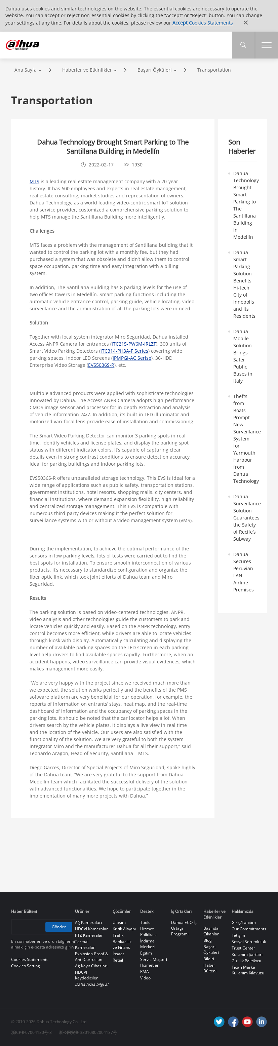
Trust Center (243, 948)
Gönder (59, 927)
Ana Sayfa (25, 70)
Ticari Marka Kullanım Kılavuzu (248, 970)
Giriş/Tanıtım (244, 922)
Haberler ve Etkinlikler (87, 70)
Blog (207, 940)
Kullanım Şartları (247, 954)
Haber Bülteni (209, 968)
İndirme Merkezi (147, 944)
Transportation (214, 70)
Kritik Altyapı (124, 929)
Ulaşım (119, 922)
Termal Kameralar (85, 944)
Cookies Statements (211, 23)
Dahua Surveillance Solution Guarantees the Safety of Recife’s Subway (247, 517)
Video (145, 978)
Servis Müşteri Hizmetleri (153, 962)
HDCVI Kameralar (91, 929)
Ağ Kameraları (88, 922)
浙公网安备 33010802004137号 (88, 1032)
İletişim (238, 935)
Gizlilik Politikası (246, 961)
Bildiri (208, 959)
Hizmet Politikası (148, 931)
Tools (145, 922)
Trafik (118, 935)
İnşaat (118, 954)
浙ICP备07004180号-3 (31, 1032)
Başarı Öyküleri (154, 70)
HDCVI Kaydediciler (86, 975)
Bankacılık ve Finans (122, 944)
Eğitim (146, 953)
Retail (118, 960)
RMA (144, 971)
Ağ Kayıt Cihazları (91, 966)
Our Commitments (249, 929)
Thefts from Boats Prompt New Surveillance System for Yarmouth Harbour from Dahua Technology (247, 438)
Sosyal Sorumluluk (249, 941)
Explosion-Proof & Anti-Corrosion (91, 956)
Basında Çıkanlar (211, 931)
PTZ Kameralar (89, 935)
